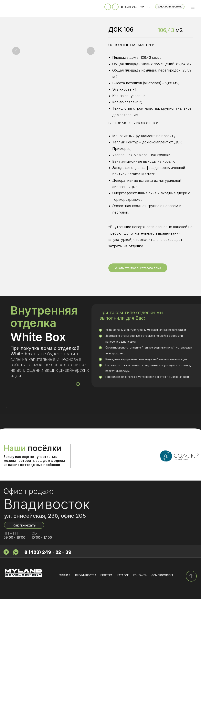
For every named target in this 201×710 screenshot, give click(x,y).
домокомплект (162, 686)
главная (64, 686)
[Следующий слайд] (91, 51)
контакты (140, 686)
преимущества (85, 686)
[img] (191, 687)
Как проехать (24, 636)
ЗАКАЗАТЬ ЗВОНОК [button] (170, 6)
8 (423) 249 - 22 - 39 (135, 7)
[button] (137, 267)
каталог (123, 686)
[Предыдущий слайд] (16, 51)
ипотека (106, 686)
